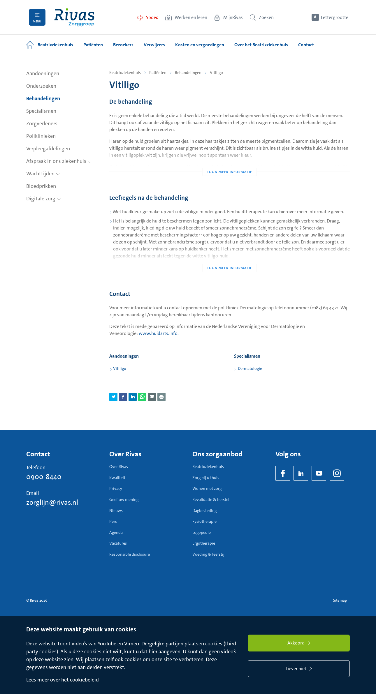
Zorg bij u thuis (205, 477)
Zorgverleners (41, 123)
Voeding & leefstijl (209, 554)
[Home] (74, 17)
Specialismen (41, 110)
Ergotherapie (203, 543)
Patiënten (157, 72)
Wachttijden (43, 173)
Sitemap (340, 600)
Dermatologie (250, 368)
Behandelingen (43, 98)
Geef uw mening (123, 499)
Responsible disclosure (129, 554)
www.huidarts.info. (159, 333)
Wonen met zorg (207, 488)
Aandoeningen (42, 73)
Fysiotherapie (204, 521)
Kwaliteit (117, 477)
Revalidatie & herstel (210, 499)
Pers (113, 521)
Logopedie (201, 532)
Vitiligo (119, 368)
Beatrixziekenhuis (125, 72)
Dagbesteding (204, 510)
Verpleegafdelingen (48, 148)
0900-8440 (44, 476)
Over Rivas (118, 466)
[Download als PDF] (161, 397)
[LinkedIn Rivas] (301, 473)
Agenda (116, 532)
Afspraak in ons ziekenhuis (59, 161)
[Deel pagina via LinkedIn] (133, 397)
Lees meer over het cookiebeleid (62, 679)
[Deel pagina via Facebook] (123, 397)
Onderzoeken (41, 85)
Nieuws (116, 510)
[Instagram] (337, 473)
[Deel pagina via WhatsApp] (142, 397)
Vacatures (118, 543)
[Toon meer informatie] (229, 160)
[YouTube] (319, 473)
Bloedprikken (41, 186)
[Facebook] (282, 473)
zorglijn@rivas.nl (52, 502)
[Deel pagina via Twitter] (113, 397)
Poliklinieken (41, 136)
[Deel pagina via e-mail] (152, 397)
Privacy (115, 488)
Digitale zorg (44, 198)
